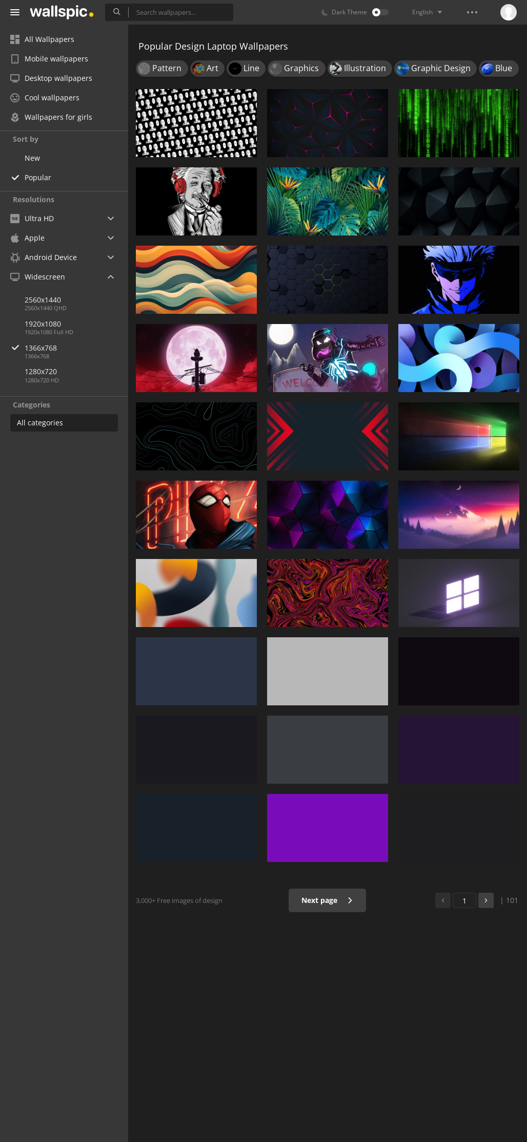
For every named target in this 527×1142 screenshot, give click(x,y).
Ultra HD (32, 218)
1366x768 (76, 348)
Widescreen (37, 277)
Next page (327, 900)
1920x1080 (43, 324)
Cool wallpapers (44, 97)
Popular (38, 177)
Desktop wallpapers (51, 78)
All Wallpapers (42, 39)
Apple (27, 238)
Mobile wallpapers (49, 58)
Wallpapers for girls (51, 117)
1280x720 (41, 371)
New (32, 158)
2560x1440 (43, 300)
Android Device (43, 257)
